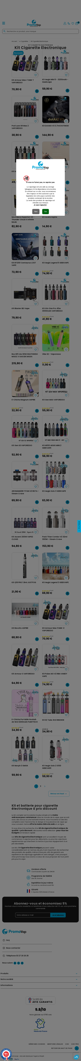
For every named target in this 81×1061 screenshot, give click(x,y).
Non (35, 211)
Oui (45, 211)
